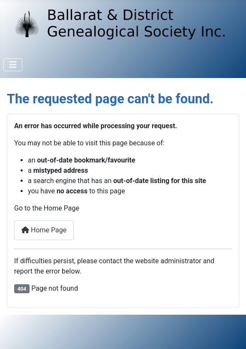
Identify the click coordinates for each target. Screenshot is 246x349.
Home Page (43, 230)
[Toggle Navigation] (12, 64)
